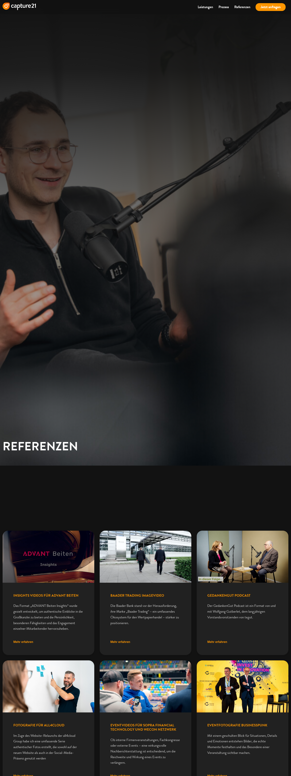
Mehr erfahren (23, 660)
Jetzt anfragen (271, 7)
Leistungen (205, 7)
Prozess (223, 7)
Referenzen (242, 7)
